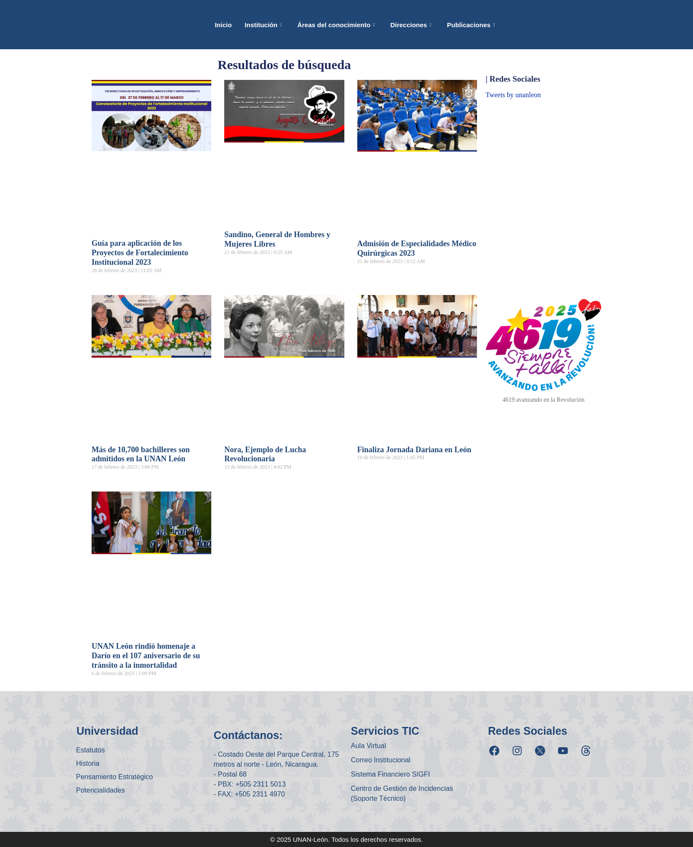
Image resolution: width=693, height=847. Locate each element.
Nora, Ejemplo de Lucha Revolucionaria (265, 454)
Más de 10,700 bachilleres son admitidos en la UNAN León (141, 454)
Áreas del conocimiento (336, 25)
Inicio (223, 25)
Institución (263, 25)
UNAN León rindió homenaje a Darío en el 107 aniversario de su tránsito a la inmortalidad (146, 655)
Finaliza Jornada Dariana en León (414, 449)
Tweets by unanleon (513, 94)
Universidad (107, 731)
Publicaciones (471, 25)
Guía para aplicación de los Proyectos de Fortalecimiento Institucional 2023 (140, 252)
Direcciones (410, 25)
